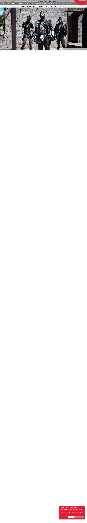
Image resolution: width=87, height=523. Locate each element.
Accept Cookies (71, 517)
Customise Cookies (79, 517)
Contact (59, 3)
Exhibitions (8, 3)
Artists (13, 3)
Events (36, 3)
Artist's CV (62, 6)
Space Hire (41, 3)
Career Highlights (40, 6)
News (16, 3)
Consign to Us (65, 3)
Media (56, 6)
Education (32, 3)
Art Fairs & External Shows (24, 3)
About (45, 3)
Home (4, 3)
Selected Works (49, 6)
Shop (49, 3)
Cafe (70, 3)
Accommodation (54, 3)
